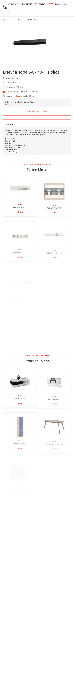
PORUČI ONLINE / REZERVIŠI (37, 111)
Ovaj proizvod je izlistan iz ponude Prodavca (20, 102)
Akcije (65, 4)
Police (15, 78)
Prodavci (46, 4)
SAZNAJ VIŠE (37, 118)
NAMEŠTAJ (14, 4)
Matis (12, 20)
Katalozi (58, 4)
